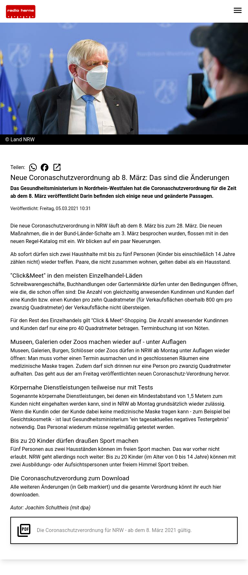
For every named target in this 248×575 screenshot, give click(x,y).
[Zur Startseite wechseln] (20, 12)
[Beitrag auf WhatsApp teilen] (33, 167)
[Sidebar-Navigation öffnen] (237, 11)
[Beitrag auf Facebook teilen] (44, 167)
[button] (124, 530)
